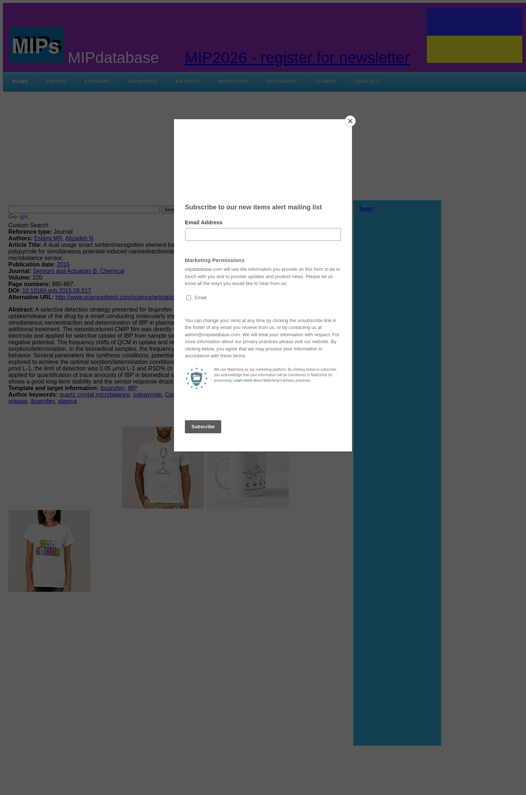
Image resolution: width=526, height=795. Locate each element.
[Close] (350, 121)
